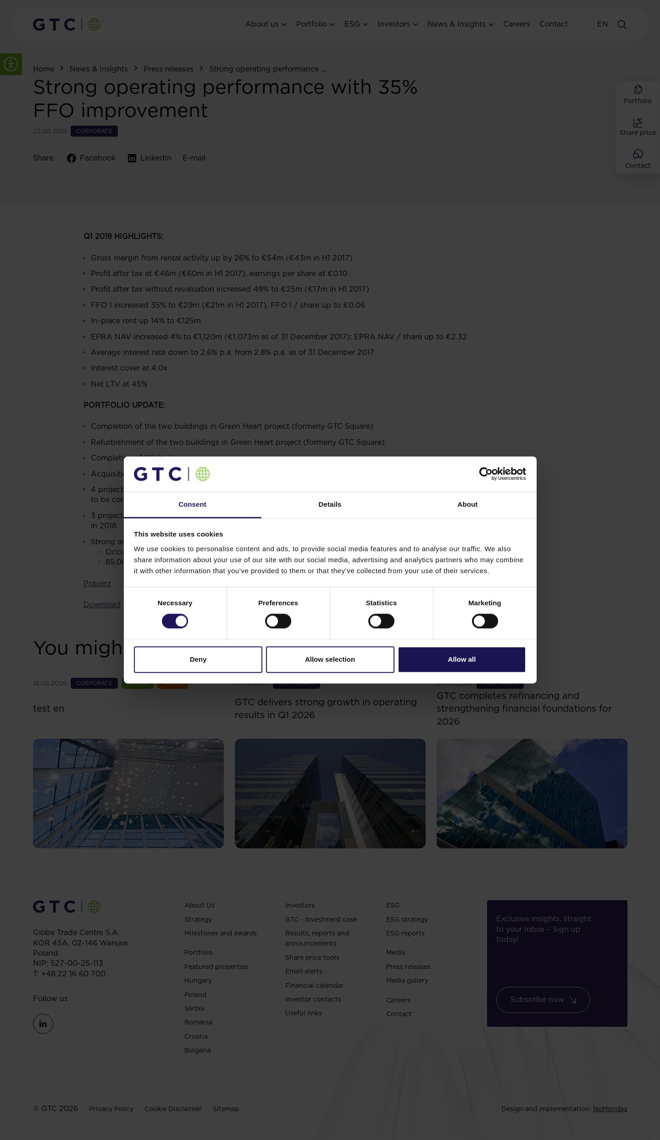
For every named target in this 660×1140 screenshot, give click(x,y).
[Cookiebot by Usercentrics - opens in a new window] (486, 474)
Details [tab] (330, 504)
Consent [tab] (192, 504)
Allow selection (330, 659)
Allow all (462, 659)
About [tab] (468, 504)
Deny (198, 659)
